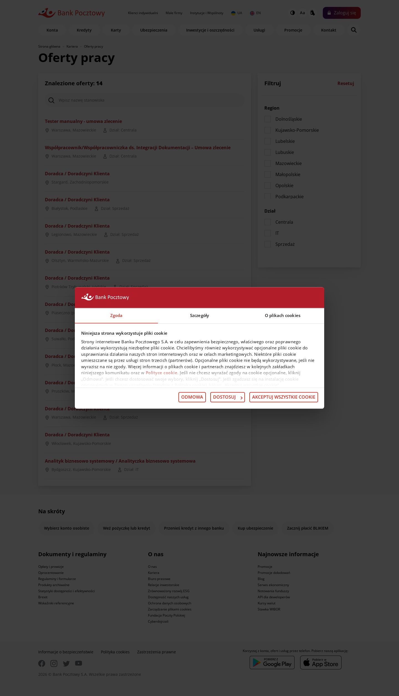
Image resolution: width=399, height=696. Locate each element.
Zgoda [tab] (116, 315)
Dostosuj (227, 397)
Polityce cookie (162, 373)
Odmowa (192, 397)
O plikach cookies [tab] (282, 315)
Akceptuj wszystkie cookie (283, 397)
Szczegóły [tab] (199, 315)
